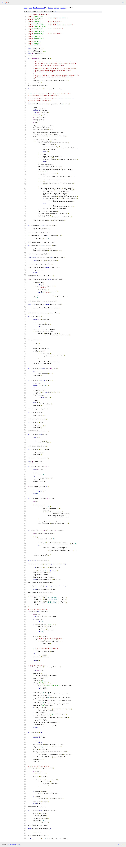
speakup (63, 8)
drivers (50, 8)
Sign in (122, 2)
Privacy (14, 844)
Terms (18, 844)
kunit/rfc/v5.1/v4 (39, 8)
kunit (25, 8)
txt (119, 844)
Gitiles (9, 844)
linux (30, 8)
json (123, 844)
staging (56, 8)
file (56, 11)
